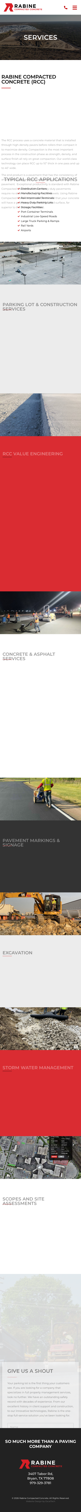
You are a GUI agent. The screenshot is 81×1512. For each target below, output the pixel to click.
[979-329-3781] (65, 7)
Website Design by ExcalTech (40, 1501)
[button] (75, 7)
